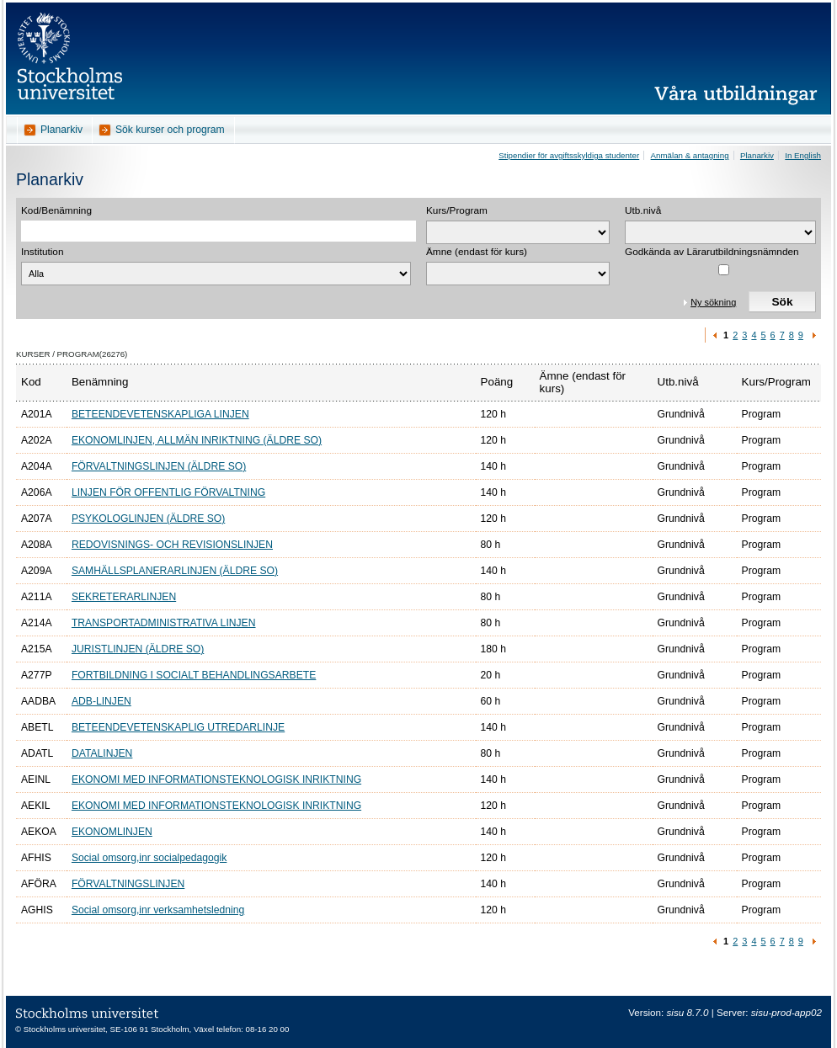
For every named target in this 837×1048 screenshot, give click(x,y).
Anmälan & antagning (690, 155)
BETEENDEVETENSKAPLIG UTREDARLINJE (178, 727)
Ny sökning (713, 302)
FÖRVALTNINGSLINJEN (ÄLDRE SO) (159, 466)
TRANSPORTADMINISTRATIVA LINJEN (164, 623)
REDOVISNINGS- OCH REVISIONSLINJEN (172, 545)
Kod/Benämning (56, 210)
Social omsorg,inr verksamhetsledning (158, 910)
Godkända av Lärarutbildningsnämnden (712, 252)
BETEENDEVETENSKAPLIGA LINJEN (160, 414)
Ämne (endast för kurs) (476, 252)
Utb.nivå (643, 210)
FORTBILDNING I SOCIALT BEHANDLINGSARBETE (194, 675)
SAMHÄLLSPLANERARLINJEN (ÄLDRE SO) (175, 571)
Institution (42, 252)
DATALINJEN (102, 753)
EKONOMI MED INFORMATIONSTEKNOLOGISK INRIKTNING (216, 779)
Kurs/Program (457, 210)
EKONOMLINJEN (112, 832)
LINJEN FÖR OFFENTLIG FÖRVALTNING (168, 492)
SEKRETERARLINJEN (124, 597)
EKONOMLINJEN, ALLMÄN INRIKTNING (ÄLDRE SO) (197, 440)
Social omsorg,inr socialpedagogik (149, 858)
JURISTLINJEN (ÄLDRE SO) (138, 649)
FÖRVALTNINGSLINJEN (128, 884)
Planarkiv (61, 130)
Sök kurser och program (170, 130)
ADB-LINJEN (101, 701)
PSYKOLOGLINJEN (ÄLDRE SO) (148, 518)
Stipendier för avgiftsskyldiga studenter (568, 155)
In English (803, 155)
